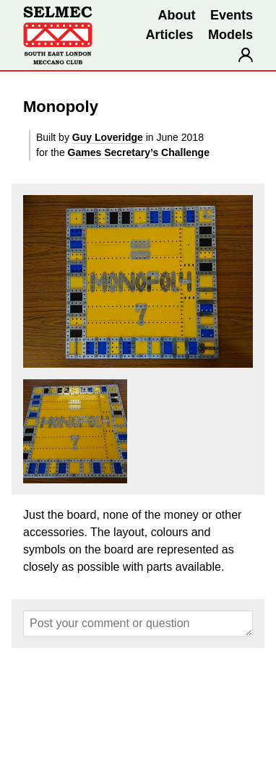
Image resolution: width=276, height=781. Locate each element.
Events (231, 15)
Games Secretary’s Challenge (139, 152)
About (177, 15)
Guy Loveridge (107, 137)
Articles (169, 34)
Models (230, 34)
